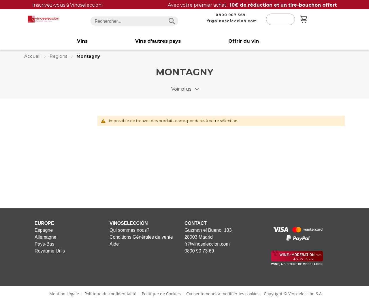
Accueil (33, 56)
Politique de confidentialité (110, 293)
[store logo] (43, 19)
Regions (59, 56)
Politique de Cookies (161, 293)
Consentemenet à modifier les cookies (222, 293)
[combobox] (134, 21)
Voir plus (181, 89)
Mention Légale (64, 293)
